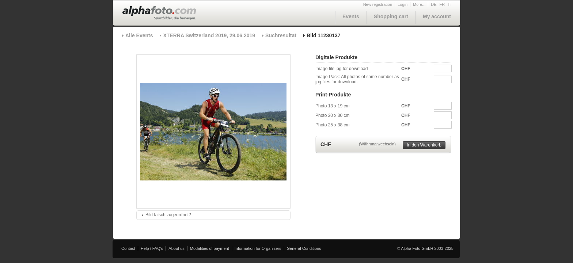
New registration (377, 4)
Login (402, 4)
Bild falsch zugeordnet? (168, 214)
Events (350, 16)
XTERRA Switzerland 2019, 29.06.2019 (209, 35)
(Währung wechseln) (377, 144)
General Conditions (304, 248)
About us (176, 248)
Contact (128, 248)
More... (419, 4)
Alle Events (139, 35)
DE (433, 4)
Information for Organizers (258, 248)
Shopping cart (391, 16)
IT (449, 4)
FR (442, 4)
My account (437, 16)
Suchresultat (280, 35)
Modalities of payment (209, 248)
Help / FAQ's (152, 248)
